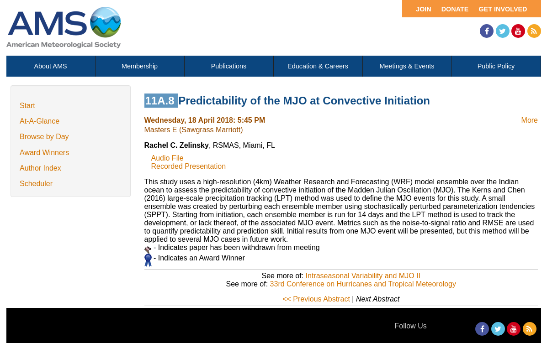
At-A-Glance (39, 121)
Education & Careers (317, 66)
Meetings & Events (407, 66)
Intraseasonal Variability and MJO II (363, 276)
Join (423, 9)
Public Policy (496, 66)
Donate (455, 9)
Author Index (40, 168)
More (529, 120)
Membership (140, 66)
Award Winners (44, 152)
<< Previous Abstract (316, 299)
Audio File (167, 158)
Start (27, 105)
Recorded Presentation (188, 166)
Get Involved (502, 9)
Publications (229, 66)
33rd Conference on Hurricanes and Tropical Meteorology (363, 284)
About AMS (50, 66)
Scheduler (36, 183)
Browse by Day (44, 136)
